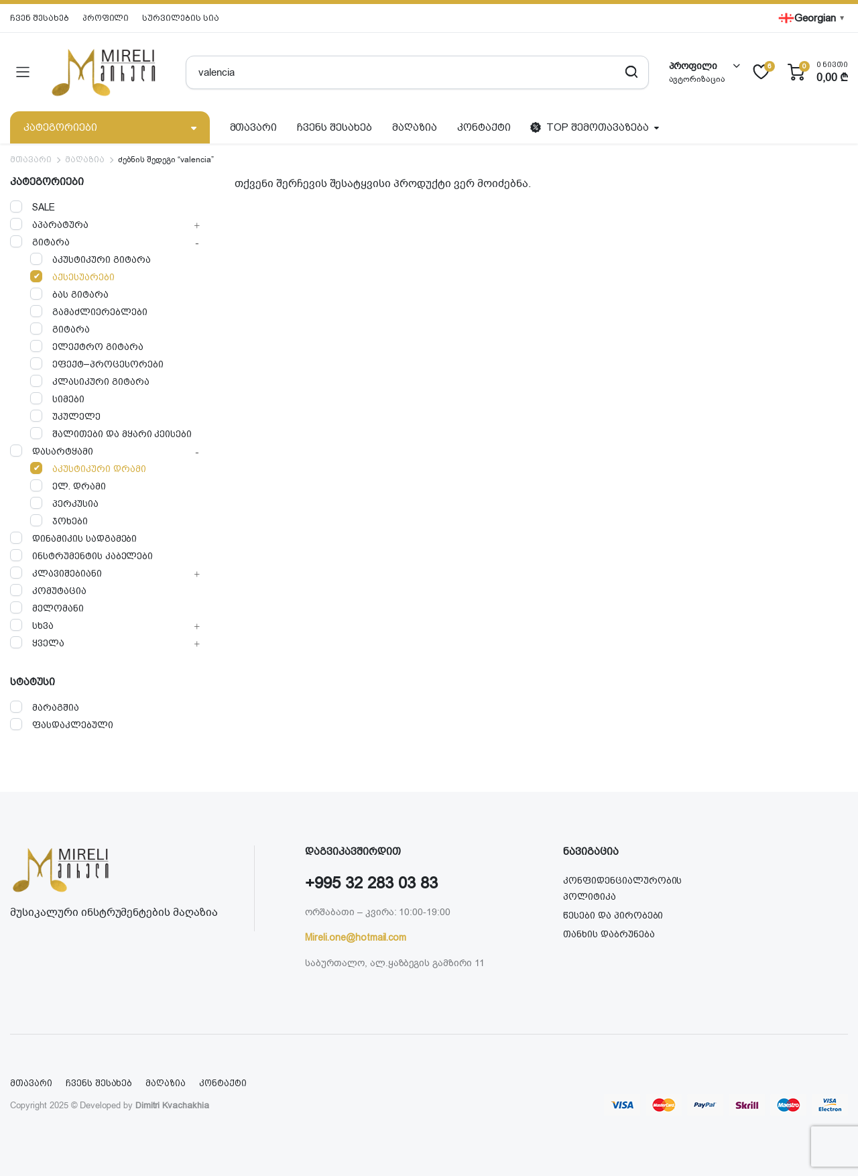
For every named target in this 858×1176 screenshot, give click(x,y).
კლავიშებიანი (56, 573)
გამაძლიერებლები (88, 311)
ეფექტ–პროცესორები (97, 363)
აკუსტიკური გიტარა (90, 259)
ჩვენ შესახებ (39, 18)
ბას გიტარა (69, 294)
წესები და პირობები (613, 915)
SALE (32, 207)
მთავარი (254, 127)
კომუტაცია (48, 590)
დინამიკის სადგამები (73, 538)
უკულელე (65, 416)
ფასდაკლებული (61, 724)
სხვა (32, 625)
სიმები (57, 398)
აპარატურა (49, 224)
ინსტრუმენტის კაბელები (81, 555)
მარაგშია (44, 707)
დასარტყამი (51, 451)
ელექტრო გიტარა (86, 346)
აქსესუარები (72, 276)
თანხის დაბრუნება (609, 934)
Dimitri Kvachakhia (171, 1105)
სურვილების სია (180, 18)
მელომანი (47, 607)
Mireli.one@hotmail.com (355, 937)
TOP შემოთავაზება (589, 127)
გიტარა (40, 241)
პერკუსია (64, 503)
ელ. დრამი (68, 485)
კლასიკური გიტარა (89, 381)
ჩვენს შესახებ (334, 127)
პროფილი (105, 18)
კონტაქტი (484, 127)
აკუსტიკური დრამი (88, 468)
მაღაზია (414, 127)
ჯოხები (59, 520)
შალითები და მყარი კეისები (111, 433)
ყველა (37, 642)
